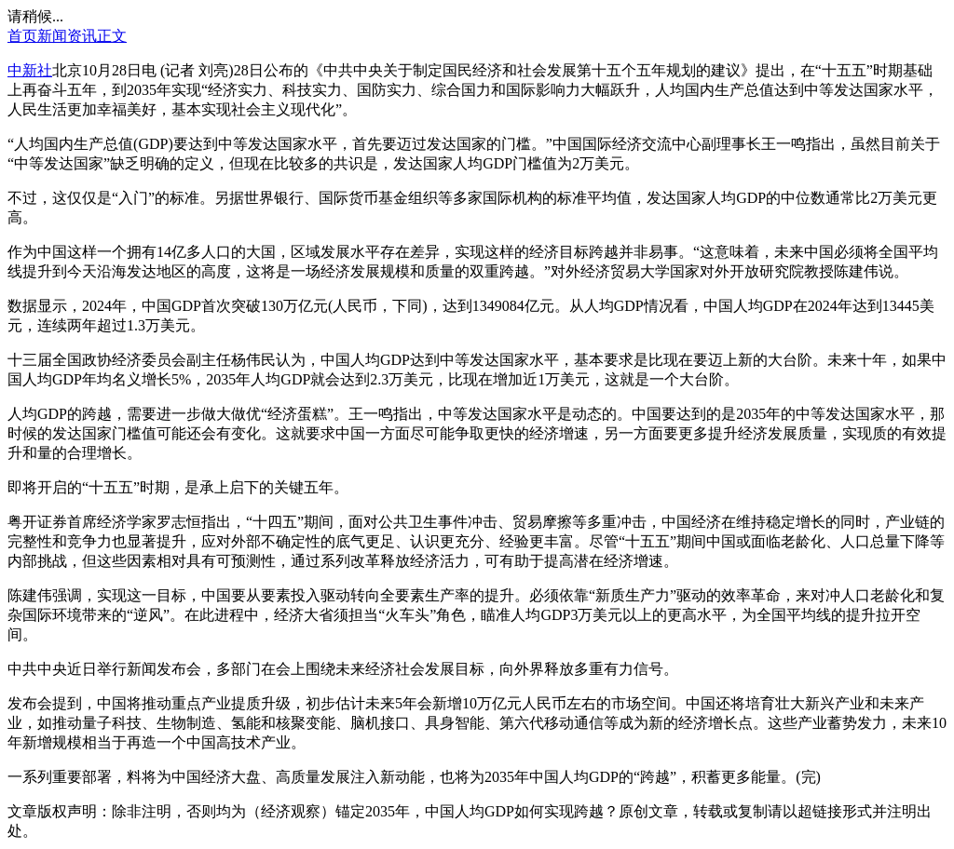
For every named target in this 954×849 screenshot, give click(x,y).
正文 (112, 36)
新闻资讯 (67, 36)
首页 (22, 36)
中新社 (29, 70)
